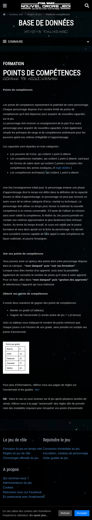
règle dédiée (62, 167)
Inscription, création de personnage (65, 453)
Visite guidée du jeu (55, 458)
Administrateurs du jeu (17, 482)
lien (37, 389)
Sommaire (46, 42)
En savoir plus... (39, 515)
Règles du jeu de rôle (16, 453)
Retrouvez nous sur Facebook (22, 492)
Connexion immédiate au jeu (61, 448)
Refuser (65, 513)
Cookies (8, 487)
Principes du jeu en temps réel (22, 448)
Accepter (82, 513)
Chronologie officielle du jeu (20, 458)
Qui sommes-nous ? (16, 478)
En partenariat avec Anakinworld (23, 496)
